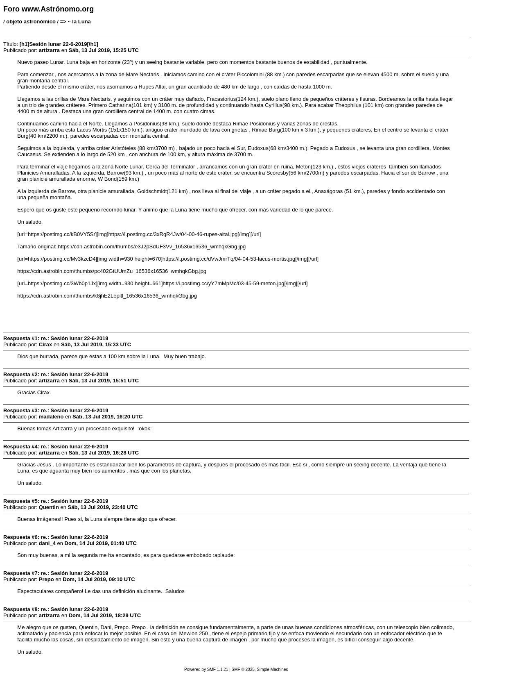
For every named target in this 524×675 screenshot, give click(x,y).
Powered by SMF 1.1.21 (206, 669)
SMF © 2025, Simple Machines (260, 669)
